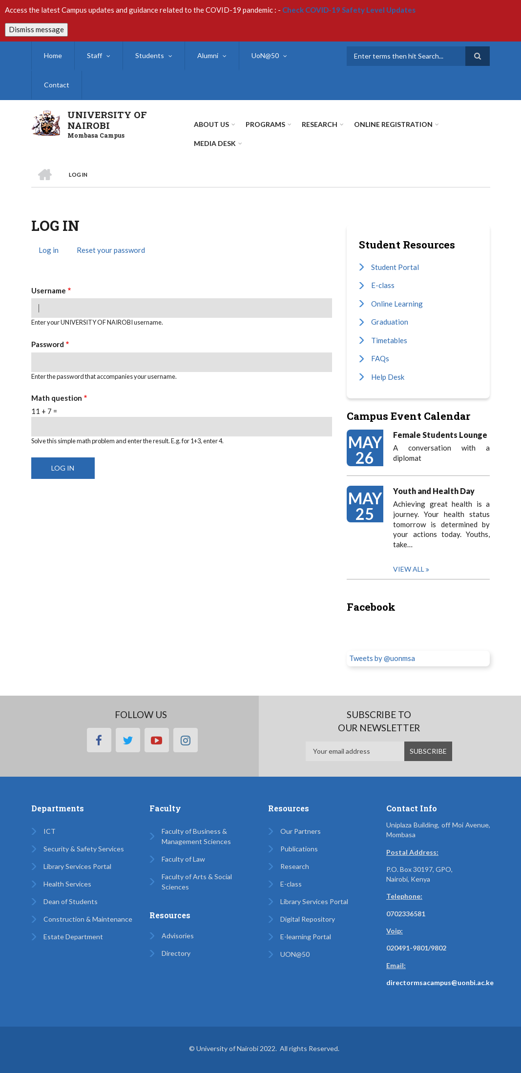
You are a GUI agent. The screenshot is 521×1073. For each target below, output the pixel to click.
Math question (56, 397)
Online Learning (397, 303)
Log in (52, 251)
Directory (176, 953)
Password (47, 344)
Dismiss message (36, 29)
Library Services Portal (77, 866)
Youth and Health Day (434, 490)
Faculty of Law (183, 859)
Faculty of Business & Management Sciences (196, 836)
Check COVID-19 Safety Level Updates (349, 9)
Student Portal (395, 267)
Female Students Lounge (440, 434)
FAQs (380, 358)
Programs (265, 124)
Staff (94, 55)
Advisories (178, 935)
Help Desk (387, 376)
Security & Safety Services (83, 849)
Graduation (389, 321)
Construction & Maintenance (87, 919)
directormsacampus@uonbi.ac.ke (440, 982)
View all (408, 569)
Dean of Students (70, 901)
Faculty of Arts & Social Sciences (197, 881)
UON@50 (295, 954)
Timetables (389, 340)
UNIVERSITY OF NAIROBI (107, 120)
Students (149, 55)
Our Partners (300, 831)
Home (53, 55)
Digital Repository (307, 919)
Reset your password (111, 250)
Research (294, 866)
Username (48, 290)
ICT (49, 831)
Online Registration (393, 124)
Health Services (67, 884)
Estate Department (73, 936)
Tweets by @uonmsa (382, 658)
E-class (383, 285)
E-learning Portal (305, 936)
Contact (56, 85)
